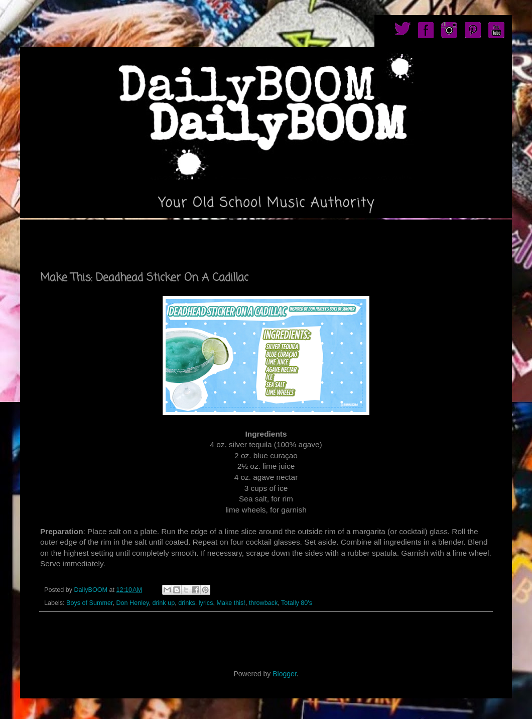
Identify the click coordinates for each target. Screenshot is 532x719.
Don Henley (132, 602)
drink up (163, 602)
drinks (186, 602)
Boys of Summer (89, 602)
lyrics (206, 602)
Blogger (284, 674)
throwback (263, 602)
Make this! (230, 602)
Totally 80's (296, 602)
